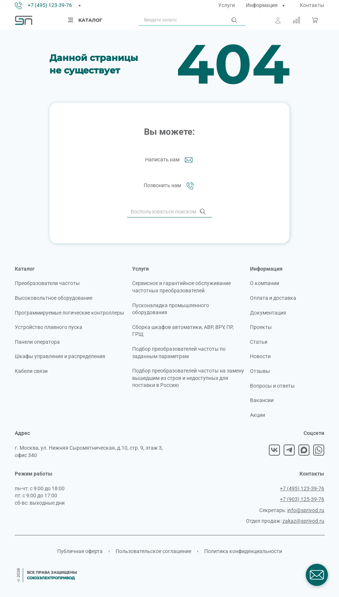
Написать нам (169, 159)
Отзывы (260, 371)
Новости (260, 356)
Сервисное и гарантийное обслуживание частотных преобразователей (181, 287)
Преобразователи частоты (47, 283)
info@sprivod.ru (305, 510)
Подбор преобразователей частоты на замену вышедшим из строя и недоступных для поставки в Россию (188, 378)
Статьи (258, 342)
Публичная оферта (80, 551)
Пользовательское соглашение (153, 551)
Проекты (261, 327)
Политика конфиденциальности (243, 551)
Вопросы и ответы (272, 386)
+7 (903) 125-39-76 (302, 499)
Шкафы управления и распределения (60, 356)
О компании (264, 283)
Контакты (312, 5)
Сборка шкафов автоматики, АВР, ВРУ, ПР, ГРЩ (183, 330)
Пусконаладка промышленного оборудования (170, 309)
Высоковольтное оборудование (53, 298)
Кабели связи (31, 371)
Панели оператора (37, 342)
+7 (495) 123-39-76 (50, 5)
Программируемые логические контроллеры (69, 313)
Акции (257, 415)
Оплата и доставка (273, 298)
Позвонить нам (170, 185)
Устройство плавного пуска (48, 327)
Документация (268, 313)
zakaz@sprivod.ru (303, 521)
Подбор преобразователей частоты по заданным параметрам (179, 352)
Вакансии (262, 400)
